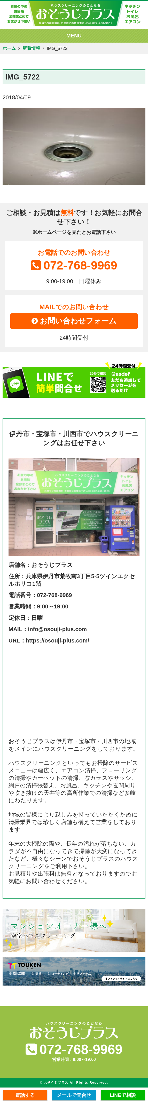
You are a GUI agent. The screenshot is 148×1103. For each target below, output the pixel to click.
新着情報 (31, 48)
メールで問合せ (74, 1095)
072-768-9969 (74, 265)
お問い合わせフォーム (74, 321)
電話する (25, 1095)
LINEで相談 (123, 1095)
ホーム (9, 48)
